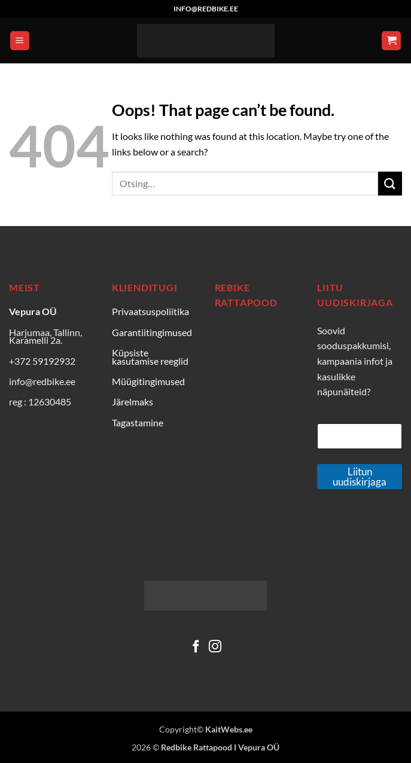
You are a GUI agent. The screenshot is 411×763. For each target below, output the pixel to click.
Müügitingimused (148, 381)
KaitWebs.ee (228, 729)
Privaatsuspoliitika (150, 311)
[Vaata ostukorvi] (391, 41)
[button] (19, 41)
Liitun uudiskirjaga (359, 476)
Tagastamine (137, 422)
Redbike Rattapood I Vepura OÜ (220, 747)
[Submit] (390, 183)
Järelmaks (132, 401)
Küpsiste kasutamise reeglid (150, 357)
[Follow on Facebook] (196, 647)
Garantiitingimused (152, 332)
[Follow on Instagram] (215, 647)
